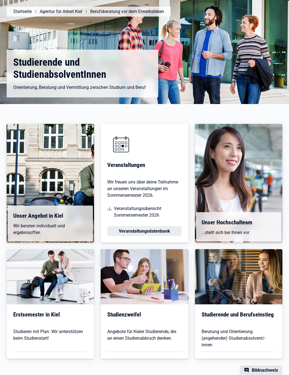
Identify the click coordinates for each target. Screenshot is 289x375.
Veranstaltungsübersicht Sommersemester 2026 (137, 212)
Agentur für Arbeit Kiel (61, 11)
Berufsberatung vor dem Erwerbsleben (127, 11)
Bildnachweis (265, 370)
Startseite (22, 11)
